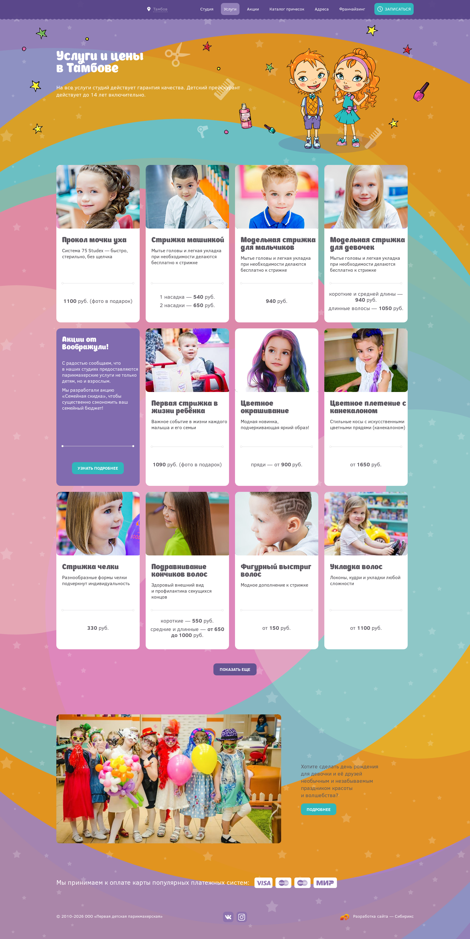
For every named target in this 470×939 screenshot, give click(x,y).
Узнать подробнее (98, 468)
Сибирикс (404, 916)
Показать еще (235, 669)
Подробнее (319, 809)
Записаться (398, 9)
